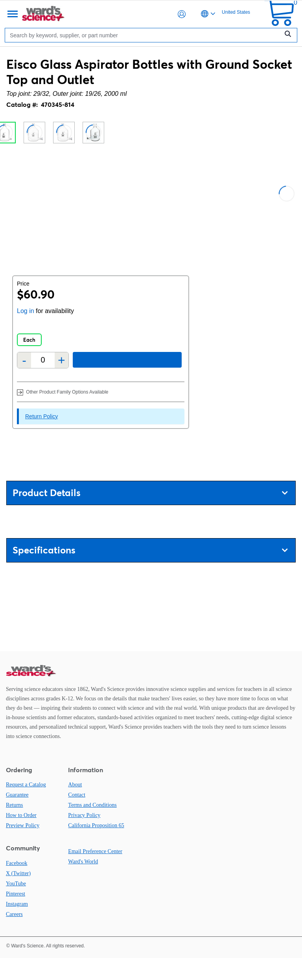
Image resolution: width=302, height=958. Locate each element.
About (75, 785)
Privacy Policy (84, 815)
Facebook (16, 863)
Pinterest (15, 894)
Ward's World (83, 862)
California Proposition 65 (96, 825)
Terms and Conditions (92, 805)
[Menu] (12, 14)
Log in (25, 311)
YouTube (16, 884)
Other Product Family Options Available (63, 392)
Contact (76, 795)
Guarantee (17, 795)
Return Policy (41, 416)
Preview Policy (22, 825)
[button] (182, 14)
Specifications (150, 550)
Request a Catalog (26, 785)
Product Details (150, 492)
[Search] (144, 35)
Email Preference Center (95, 851)
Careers (14, 914)
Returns (14, 805)
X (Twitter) (18, 873)
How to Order (21, 815)
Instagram (17, 904)
